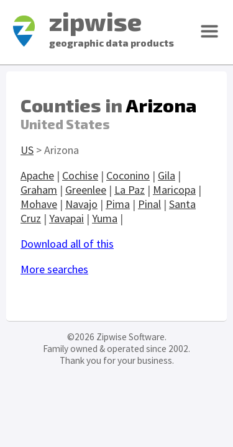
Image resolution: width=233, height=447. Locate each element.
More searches (54, 269)
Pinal (149, 204)
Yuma (104, 218)
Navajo (81, 204)
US (27, 150)
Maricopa (174, 190)
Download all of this (67, 244)
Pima (118, 204)
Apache (37, 175)
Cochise (80, 175)
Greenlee (85, 190)
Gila (166, 175)
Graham (39, 190)
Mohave (39, 204)
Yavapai (66, 218)
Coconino (128, 175)
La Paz (129, 190)
